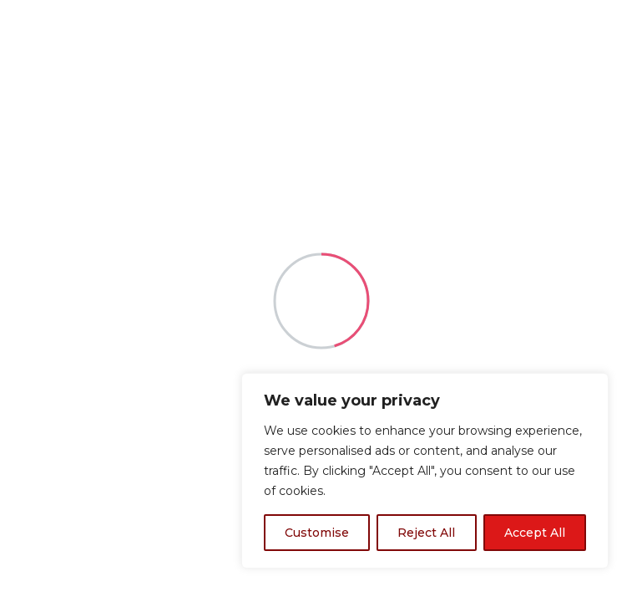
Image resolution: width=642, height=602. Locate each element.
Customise (317, 532)
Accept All (534, 532)
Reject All (426, 532)
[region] (425, 471)
